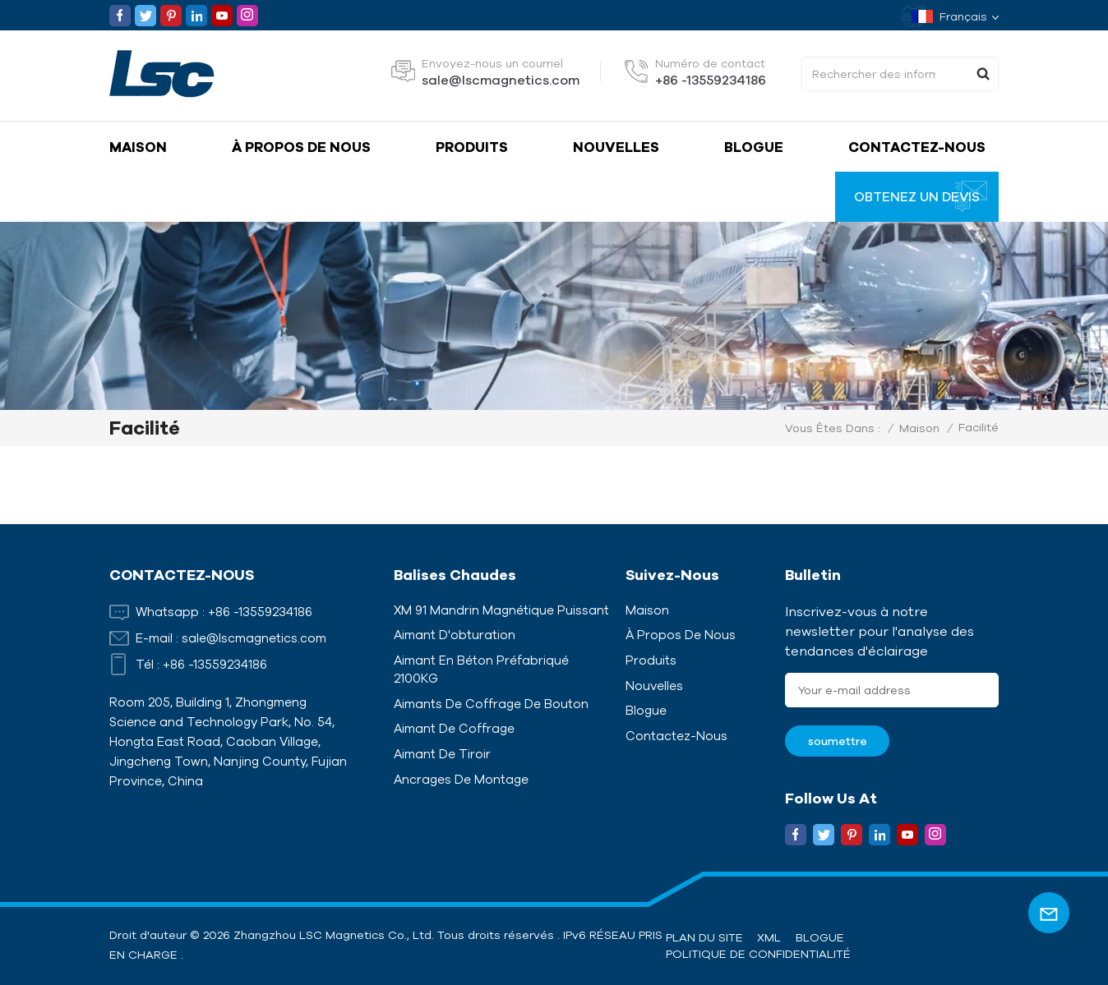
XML (769, 937)
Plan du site (704, 937)
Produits (472, 146)
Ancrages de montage (461, 779)
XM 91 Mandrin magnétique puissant (501, 610)
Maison (138, 146)
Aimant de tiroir (442, 754)
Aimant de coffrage (454, 728)
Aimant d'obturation (454, 635)
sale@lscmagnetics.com (500, 79)
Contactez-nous (917, 146)
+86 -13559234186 (710, 79)
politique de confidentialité (758, 953)
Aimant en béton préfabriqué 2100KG (481, 669)
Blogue (753, 146)
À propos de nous (301, 146)
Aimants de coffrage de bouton (491, 704)
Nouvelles (616, 146)
